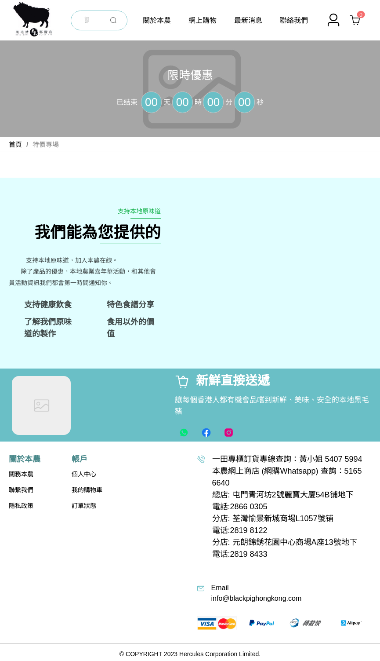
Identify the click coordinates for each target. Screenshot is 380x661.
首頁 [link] (15, 144)
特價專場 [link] (46, 144)
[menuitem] (157, 20)
